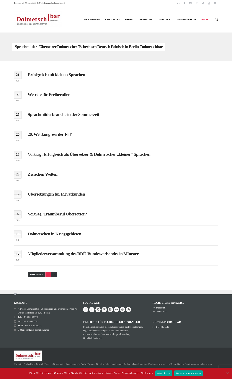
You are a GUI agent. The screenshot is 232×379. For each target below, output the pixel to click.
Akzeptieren (163, 373)
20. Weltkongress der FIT (49, 134)
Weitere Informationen (188, 373)
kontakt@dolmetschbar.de (55, 3)
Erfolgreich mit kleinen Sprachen (56, 74)
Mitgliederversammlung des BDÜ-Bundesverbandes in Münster (83, 253)
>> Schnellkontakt (161, 327)
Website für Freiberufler (49, 94)
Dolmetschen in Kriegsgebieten (54, 233)
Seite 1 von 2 (36, 275)
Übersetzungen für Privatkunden (56, 194)
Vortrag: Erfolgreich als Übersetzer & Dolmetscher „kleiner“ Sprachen (89, 154)
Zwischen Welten (42, 174)
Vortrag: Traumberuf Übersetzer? (57, 214)
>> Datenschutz (160, 311)
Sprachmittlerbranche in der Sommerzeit (63, 114)
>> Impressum (159, 307)
